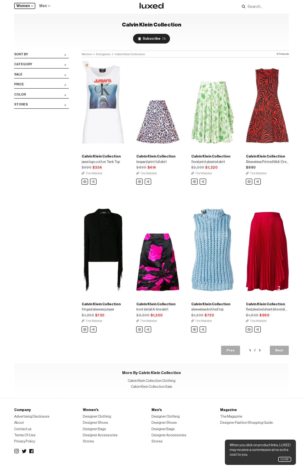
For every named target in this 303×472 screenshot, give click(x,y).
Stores (88, 448)
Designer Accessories (100, 442)
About (19, 430)
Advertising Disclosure (31, 424)
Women (23, 6)
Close (285, 459)
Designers (103, 54)
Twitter (24, 458)
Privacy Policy (24, 448)
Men (43, 6)
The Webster (93, 176)
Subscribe (154, 38)
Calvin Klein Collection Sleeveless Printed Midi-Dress (249, 185)
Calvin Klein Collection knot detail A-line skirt (140, 337)
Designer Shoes (95, 430)
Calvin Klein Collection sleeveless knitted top (195, 337)
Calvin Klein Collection (130, 54)
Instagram (16, 458)
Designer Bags (94, 436)
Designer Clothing (97, 424)
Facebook (31, 458)
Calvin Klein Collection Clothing (151, 388)
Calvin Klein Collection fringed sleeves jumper (85, 337)
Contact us (22, 436)
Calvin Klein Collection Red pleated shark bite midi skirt (249, 337)
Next (279, 357)
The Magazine (231, 424)
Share (93, 184)
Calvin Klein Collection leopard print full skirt (140, 185)
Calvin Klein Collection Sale (151, 394)
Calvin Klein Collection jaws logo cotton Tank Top (85, 185)
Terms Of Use (25, 442)
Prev (231, 357)
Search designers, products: (242, 6)
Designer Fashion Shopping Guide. (247, 430)
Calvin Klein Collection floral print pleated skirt (195, 185)
